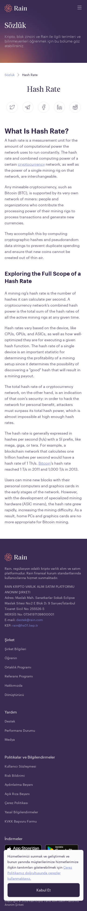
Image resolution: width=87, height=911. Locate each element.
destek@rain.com (29, 620)
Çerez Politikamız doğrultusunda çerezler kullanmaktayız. (39, 875)
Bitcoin (45, 463)
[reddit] (75, 107)
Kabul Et (43, 893)
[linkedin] (59, 107)
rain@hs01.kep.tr (25, 625)
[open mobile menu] (79, 8)
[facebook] (43, 107)
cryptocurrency (31, 164)
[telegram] (27, 107)
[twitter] (12, 107)
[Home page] (16, 8)
